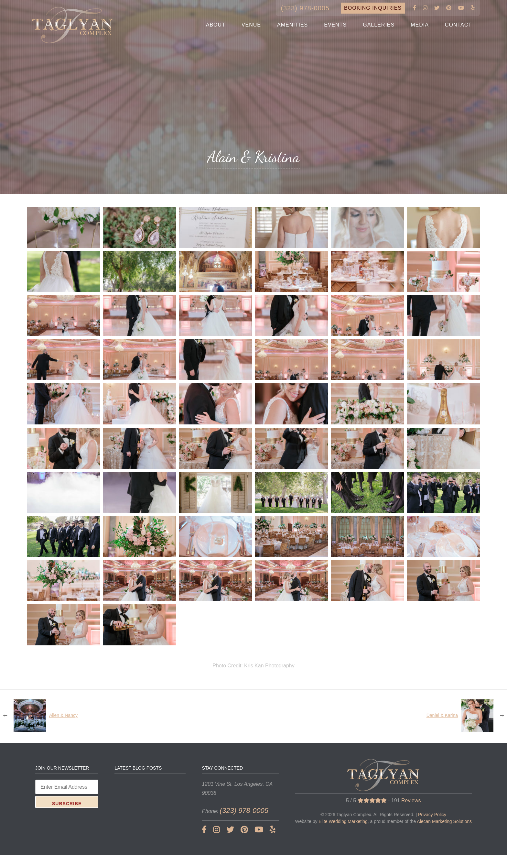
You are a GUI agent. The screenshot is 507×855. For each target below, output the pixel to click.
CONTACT (458, 24)
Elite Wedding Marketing (342, 821)
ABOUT (215, 24)
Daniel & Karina (442, 715)
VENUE (251, 24)
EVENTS (335, 24)
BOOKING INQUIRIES (373, 8)
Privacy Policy (432, 814)
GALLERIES (378, 24)
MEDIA (420, 24)
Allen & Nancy (63, 715)
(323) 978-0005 (305, 8)
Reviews (411, 800)
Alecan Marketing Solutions (444, 821)
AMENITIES (292, 24)
